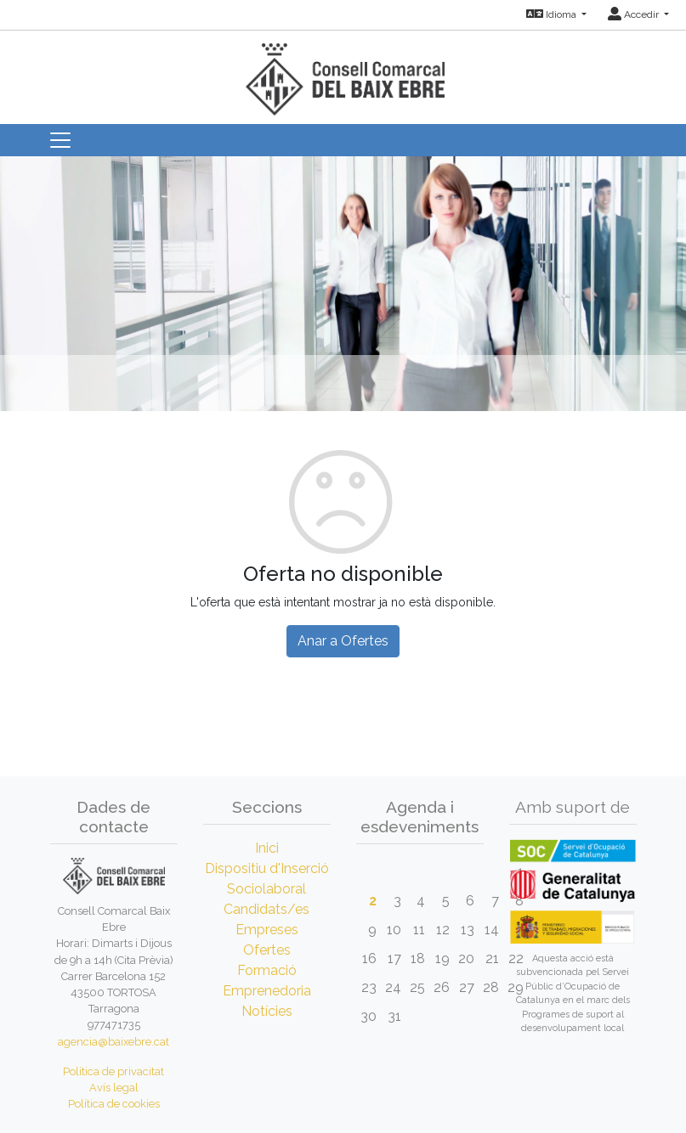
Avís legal (114, 1087)
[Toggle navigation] (60, 140)
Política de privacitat (113, 1071)
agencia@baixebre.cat (113, 1041)
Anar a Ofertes (343, 641)
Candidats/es (266, 909)
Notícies (266, 1011)
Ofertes (267, 950)
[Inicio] (343, 72)
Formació (267, 970)
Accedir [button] (634, 14)
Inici (267, 848)
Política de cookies (114, 1103)
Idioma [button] (552, 14)
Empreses (266, 930)
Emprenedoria (267, 991)
